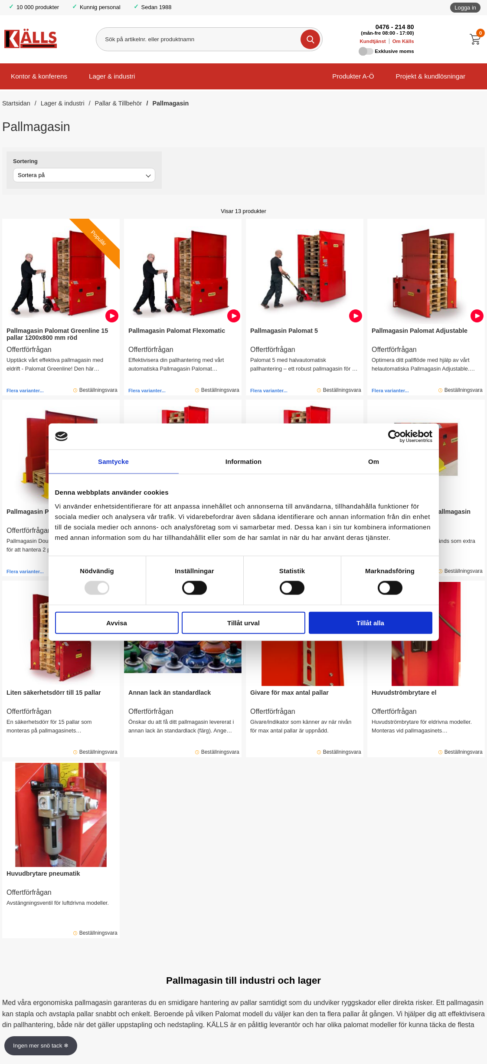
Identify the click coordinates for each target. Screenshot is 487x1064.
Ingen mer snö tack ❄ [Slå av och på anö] (41, 1045)
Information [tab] (244, 461)
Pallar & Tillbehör (118, 103)
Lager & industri (112, 76)
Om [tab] (373, 461)
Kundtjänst (373, 41)
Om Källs (403, 41)
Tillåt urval (243, 622)
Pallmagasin (170, 103)
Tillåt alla (370, 622)
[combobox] (84, 175)
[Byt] (147, 176)
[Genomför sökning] (310, 39)
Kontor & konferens (39, 76)
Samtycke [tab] (113, 461)
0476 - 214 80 (395, 26)
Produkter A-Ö (353, 76)
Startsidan (16, 103)
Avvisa (116, 622)
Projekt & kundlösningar (430, 76)
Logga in (465, 7)
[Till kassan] (477, 39)
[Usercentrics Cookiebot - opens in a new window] (394, 436)
